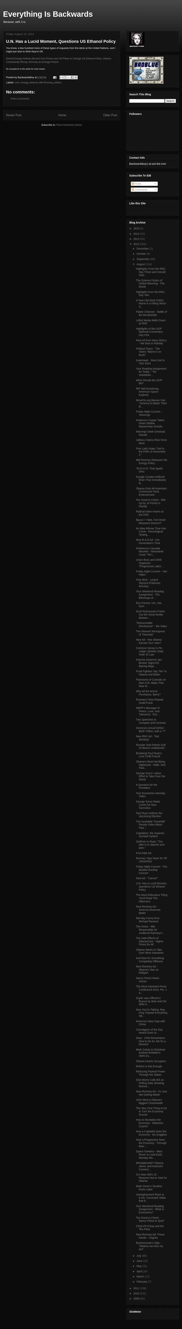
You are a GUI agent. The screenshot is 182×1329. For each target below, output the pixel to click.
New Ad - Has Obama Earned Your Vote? (149, 641)
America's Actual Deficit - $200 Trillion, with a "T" (151, 729)
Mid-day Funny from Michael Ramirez (147, 920)
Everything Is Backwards (48, 14)
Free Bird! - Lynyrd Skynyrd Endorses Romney (148, 583)
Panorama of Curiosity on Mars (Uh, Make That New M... (151, 683)
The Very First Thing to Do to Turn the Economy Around (151, 1111)
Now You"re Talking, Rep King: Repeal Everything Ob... (151, 1013)
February (142, 1281)
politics (58, 82)
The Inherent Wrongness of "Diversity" (150, 633)
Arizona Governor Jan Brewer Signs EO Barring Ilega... (149, 663)
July (139, 1255)
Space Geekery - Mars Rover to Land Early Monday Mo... (149, 1154)
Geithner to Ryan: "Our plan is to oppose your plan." (150, 844)
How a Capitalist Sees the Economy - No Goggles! (151, 1133)
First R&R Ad (143, 853)
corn (17, 82)
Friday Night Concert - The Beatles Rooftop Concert (151, 870)
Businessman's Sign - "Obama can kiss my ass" (149, 1246)
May (139, 1266)
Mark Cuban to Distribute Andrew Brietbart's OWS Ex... (150, 1053)
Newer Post (13, 115)
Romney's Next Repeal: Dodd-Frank (150, 701)
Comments (139, 189)
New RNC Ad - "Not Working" (147, 738)
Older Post (110, 115)
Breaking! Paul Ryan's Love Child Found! (149, 755)
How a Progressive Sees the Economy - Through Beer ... (151, 1143)
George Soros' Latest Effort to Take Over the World (150, 776)
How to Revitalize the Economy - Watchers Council (149, 1123)
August (140, 264)
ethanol (34, 82)
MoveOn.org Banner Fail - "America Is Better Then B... (151, 403)
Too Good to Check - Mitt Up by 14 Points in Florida (150, 503)
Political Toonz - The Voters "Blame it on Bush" (148, 352)
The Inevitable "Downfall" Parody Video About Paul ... (150, 825)
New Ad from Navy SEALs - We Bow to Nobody (151, 342)
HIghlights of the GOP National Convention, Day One (149, 332)
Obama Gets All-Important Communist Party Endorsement (151, 491)
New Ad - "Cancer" (147, 878)
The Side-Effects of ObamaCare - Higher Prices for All (149, 941)
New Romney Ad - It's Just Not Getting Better (151, 1093)
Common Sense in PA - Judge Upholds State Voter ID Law (149, 651)
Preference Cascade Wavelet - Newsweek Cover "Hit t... (149, 551)
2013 (136, 238)
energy (24, 82)
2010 (136, 1293)
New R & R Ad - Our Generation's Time (148, 541)
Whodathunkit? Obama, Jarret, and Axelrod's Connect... (150, 1166)
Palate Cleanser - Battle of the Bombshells (151, 313)
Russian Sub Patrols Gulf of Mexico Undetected (151, 746)
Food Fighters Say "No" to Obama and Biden (151, 673)
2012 (136, 244)
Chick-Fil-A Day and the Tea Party (150, 1228)
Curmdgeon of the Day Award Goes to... (149, 1031)
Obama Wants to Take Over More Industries (150, 951)
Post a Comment (20, 98)
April (139, 1271)
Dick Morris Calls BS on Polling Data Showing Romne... (150, 1083)
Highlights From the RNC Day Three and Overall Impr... (151, 272)
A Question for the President (146, 786)
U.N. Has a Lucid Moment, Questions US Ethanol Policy (151, 886)
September (143, 259)
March (140, 1276)
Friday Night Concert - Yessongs (149, 413)
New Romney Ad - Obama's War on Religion (147, 969)
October (141, 253)
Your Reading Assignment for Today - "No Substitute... (151, 372)
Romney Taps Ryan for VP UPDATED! (151, 860)
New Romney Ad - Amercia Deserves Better (148, 910)
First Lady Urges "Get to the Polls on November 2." (151, 452)
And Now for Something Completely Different (150, 960)
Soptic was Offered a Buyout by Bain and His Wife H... (151, 1001)
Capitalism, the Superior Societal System (150, 835)
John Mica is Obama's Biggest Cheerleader (149, 1101)
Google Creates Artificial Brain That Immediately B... (151, 480)
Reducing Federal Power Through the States (150, 1073)
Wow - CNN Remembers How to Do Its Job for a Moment (151, 1041)
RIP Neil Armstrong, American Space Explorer (147, 392)
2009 (136, 1298)
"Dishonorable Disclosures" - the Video (151, 624)
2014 (136, 233)
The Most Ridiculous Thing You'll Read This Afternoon (151, 898)
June (139, 1260)
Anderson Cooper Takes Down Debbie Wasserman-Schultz (150, 423)
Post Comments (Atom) (69, 124)
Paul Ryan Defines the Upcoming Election (149, 815)
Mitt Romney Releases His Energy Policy (151, 461)
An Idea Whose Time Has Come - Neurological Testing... (151, 531)
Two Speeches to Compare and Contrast (151, 721)
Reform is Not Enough (149, 1066)
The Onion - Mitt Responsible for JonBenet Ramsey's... (150, 930)
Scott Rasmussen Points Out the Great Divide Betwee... (150, 614)
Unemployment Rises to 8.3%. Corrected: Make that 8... (151, 1198)
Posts (136, 183)
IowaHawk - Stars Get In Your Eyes (150, 362)
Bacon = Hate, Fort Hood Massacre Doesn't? (150, 521)
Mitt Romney (46, 82)
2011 (136, 1288)
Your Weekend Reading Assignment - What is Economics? (150, 1209)
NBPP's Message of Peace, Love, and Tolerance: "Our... (147, 711)
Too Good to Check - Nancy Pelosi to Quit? (150, 1219)
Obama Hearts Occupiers (151, 1061)
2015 (136, 228)
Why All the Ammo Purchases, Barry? (148, 693)
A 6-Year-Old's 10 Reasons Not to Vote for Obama (151, 1178)
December (142, 248)
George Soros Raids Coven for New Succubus (148, 805)
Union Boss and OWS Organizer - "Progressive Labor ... (150, 563)
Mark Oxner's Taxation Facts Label (149, 1188)
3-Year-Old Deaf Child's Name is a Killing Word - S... (151, 303)
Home (62, 115)
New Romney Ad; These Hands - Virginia (150, 1236)
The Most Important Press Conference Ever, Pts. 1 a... (151, 989)
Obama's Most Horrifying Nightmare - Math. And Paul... (150, 765)
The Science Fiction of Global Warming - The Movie (150, 283)
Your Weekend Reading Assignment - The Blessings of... (150, 594)
